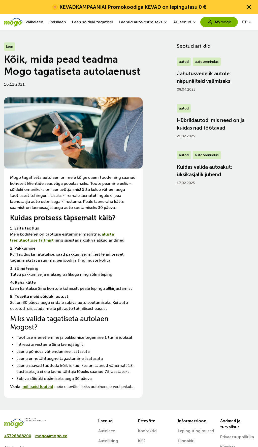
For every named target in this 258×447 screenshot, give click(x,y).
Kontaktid (147, 430)
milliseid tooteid (38, 386)
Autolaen (106, 430)
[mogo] (48, 423)
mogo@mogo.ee (51, 435)
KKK (141, 440)
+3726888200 (17, 435)
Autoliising (108, 440)
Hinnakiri (186, 440)
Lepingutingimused (196, 430)
